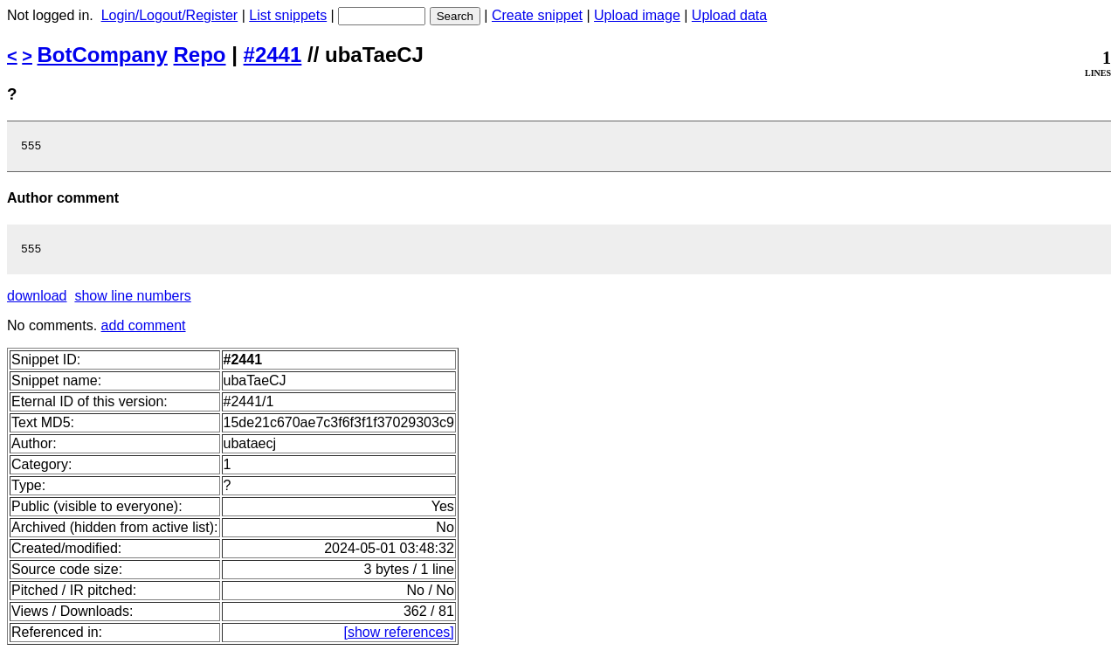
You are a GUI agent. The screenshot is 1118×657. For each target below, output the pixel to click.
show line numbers (132, 301)
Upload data (729, 15)
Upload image (637, 15)
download (37, 301)
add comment (143, 330)
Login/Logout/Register (169, 15)
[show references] (399, 637)
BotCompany (103, 54)
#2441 (273, 54)
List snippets (288, 15)
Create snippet (537, 15)
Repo (200, 54)
